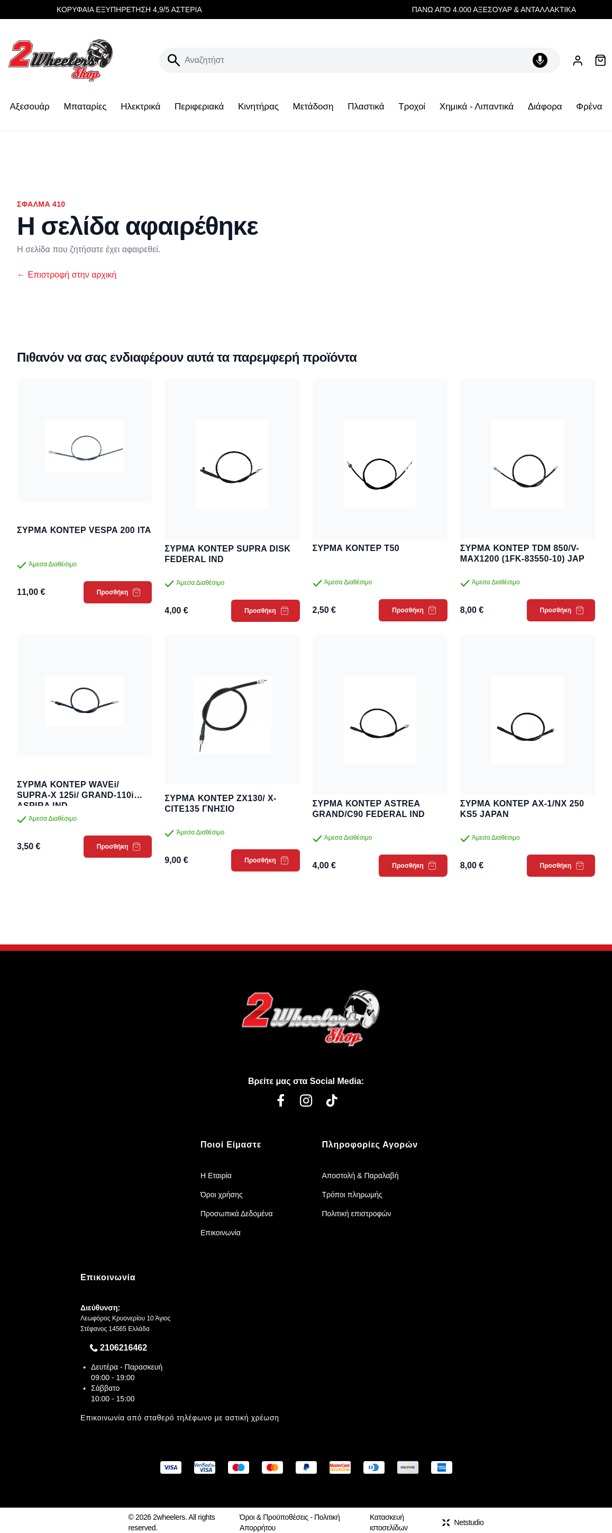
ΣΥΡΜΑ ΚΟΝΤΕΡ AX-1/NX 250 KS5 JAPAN (522, 809)
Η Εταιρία (216, 1175)
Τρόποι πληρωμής (352, 1194)
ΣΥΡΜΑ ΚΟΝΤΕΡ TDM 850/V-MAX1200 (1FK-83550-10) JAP (522, 553)
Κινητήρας (258, 107)
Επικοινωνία (220, 1232)
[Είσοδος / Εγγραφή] (577, 60)
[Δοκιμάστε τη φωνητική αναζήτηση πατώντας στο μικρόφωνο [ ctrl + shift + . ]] (542, 60)
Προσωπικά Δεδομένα (236, 1213)
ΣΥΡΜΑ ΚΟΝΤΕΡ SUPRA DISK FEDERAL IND (227, 554)
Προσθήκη (119, 592)
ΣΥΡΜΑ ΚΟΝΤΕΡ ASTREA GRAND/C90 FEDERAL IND (369, 809)
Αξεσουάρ (30, 107)
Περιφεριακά (199, 107)
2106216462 (123, 1347)
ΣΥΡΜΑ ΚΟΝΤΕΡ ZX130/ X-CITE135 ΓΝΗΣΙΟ (221, 803)
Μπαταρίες (84, 107)
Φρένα (589, 107)
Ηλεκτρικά (140, 107)
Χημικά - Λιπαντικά (477, 107)
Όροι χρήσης (221, 1194)
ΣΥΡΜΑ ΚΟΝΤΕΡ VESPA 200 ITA (84, 530)
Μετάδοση (313, 107)
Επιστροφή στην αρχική (66, 274)
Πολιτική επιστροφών (356, 1213)
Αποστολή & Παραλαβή (360, 1175)
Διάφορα (545, 107)
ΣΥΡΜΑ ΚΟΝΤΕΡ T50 (356, 548)
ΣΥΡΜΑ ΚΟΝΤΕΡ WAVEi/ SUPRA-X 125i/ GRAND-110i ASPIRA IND (75, 790)
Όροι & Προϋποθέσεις (274, 1517)
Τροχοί (411, 107)
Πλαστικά (366, 107)
